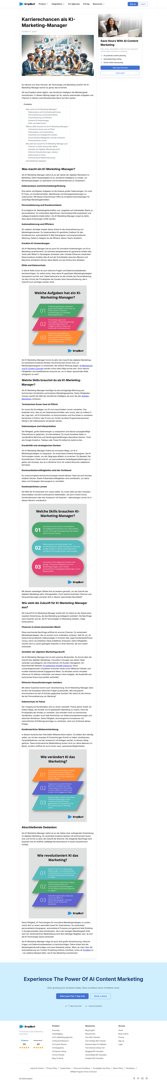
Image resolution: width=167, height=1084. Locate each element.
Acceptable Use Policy (101, 1068)
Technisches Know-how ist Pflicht (41, 129)
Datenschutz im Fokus (37, 155)
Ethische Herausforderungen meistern (43, 152)
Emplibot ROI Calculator (94, 1058)
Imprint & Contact (37, 1068)
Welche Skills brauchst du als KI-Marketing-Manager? (47, 126)
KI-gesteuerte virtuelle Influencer (57, 665)
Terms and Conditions (81, 1068)
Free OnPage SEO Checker (95, 1041)
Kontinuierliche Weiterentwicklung (41, 158)
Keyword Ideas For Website (95, 1044)
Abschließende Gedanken (36, 161)
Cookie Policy (65, 1068)
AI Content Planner (59, 1044)
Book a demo (123, 1034)
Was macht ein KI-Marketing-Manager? (41, 109)
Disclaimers (130, 1068)
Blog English (90, 1030)
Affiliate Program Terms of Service (83, 1072)
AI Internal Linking (59, 1051)
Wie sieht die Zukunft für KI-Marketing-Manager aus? (47, 144)
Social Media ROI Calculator (96, 1055)
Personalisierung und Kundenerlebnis (43, 115)
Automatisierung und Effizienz (40, 118)
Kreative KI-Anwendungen (38, 120)
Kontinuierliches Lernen (37, 140)
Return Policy (118, 1068)
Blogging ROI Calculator (94, 1051)
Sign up (121, 1041)
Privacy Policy (52, 1068)
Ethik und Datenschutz (37, 123)
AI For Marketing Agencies (62, 1037)
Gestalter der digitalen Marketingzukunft (44, 149)
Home (120, 1030)
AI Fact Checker (58, 1055)
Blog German (90, 1034)
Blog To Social (57, 1058)
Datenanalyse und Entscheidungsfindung (44, 112)
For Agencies (74, 4)
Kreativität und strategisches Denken (42, 135)
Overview (56, 1030)
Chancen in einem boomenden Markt (42, 146)
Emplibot (87, 950)
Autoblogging (57, 1034)
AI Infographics (58, 1048)
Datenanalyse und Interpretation (41, 132)
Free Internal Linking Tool (95, 1048)
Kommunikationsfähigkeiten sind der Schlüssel (46, 138)
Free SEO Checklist (92, 1037)
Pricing (86, 4)
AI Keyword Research (60, 1041)
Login (120, 1044)
